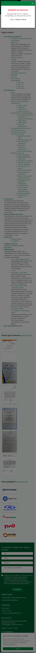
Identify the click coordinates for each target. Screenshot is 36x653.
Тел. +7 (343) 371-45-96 (18, 19)
